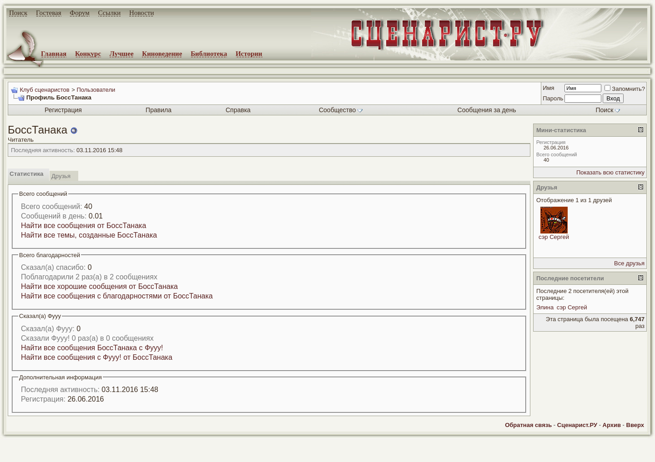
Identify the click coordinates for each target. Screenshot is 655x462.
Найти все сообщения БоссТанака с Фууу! (92, 348)
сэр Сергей (554, 236)
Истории (249, 53)
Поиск (18, 12)
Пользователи (95, 89)
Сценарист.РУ (577, 425)
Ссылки (109, 12)
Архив (612, 425)
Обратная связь (528, 425)
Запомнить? (625, 88)
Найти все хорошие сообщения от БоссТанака (99, 286)
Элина (545, 307)
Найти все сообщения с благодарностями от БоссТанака (117, 296)
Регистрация (63, 110)
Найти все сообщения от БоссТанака (83, 225)
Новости (141, 12)
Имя (548, 87)
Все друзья (629, 263)
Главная (53, 53)
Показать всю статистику (610, 172)
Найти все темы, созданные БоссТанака (89, 235)
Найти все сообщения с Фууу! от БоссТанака (96, 357)
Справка (238, 110)
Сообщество (341, 110)
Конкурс (88, 53)
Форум (79, 12)
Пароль (553, 98)
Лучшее (122, 53)
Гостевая (48, 12)
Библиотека (209, 53)
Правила (158, 110)
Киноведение (162, 53)
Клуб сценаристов (44, 89)
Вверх (635, 425)
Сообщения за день (487, 110)
